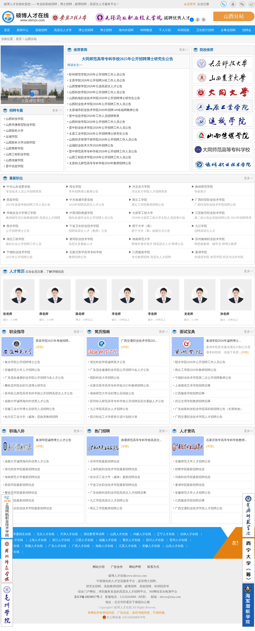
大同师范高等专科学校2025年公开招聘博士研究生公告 (127, 59)
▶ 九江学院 (199, 226)
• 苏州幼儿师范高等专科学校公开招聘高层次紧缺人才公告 (126, 401)
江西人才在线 (84, 540)
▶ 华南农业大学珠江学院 (19, 212)
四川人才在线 (155, 540)
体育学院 (216, 257)
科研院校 (183, 30)
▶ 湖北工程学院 (14, 239)
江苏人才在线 (128, 546)
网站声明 (135, 566)
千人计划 (165, 30)
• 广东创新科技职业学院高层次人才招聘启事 (117, 492)
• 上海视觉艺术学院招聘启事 (192, 385)
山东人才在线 (174, 546)
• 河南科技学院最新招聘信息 (192, 477)
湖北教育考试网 (94, 534)
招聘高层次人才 (204, 230)
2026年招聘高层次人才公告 (86, 204)
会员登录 (190, 4)
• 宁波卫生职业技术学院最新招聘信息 (27, 508)
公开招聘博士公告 (18, 230)
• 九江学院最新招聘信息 (18, 500)
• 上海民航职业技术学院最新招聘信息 (112, 469)
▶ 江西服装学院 (139, 252)
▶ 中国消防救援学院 (79, 212)
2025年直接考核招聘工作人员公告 (28, 204)
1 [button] (191, 19)
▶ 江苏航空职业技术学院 (208, 212)
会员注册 (37, 271)
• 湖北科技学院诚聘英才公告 (106, 362)
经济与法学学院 (233, 257)
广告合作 (117, 566)
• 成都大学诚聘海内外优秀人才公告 (26, 401)
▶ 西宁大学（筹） (141, 226)
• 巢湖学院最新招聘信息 (189, 484)
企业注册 (203, 4)
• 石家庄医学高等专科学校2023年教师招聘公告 (118, 385)
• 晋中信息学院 (13, 166)
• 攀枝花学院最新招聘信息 (20, 492)
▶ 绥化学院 (73, 186)
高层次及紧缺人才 (80, 244)
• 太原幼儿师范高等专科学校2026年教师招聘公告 (99, 163)
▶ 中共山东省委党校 (16, 186)
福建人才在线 (108, 540)
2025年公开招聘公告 (19, 257)
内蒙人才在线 (142, 534)
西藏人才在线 (34, 546)
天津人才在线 (69, 534)
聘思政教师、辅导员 (207, 244)
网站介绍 (99, 566)
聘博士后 (177, 244)
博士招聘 (106, 30)
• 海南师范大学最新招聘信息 (21, 477)
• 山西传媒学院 (13, 160)
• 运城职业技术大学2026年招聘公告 (90, 145)
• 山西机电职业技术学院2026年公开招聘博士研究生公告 (103, 98)
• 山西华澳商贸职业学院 (19, 124)
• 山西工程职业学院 (16, 154)
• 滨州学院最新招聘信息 (104, 461)
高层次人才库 (63, 30)
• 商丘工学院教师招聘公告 (105, 508)
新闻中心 (23, 30)
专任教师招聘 (140, 257)
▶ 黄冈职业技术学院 (79, 239)
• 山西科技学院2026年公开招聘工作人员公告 (96, 92)
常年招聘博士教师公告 (83, 191)
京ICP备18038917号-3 (88, 596)
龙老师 (188, 314)
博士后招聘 (86, 30)
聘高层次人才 (162, 244)
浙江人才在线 (61, 540)
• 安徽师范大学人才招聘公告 (21, 369)
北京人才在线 (45, 534)
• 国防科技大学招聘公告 (104, 377)
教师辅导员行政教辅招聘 (22, 217)
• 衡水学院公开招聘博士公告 (21, 362)
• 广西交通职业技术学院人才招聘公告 (197, 416)
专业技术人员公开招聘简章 (23, 191)
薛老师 (43, 314)
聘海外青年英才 (142, 244)
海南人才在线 (104, 546)
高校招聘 (41, 30)
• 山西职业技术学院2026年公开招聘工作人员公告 (99, 104)
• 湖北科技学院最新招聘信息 (21, 469)
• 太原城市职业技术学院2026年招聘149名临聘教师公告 (103, 110)
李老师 (116, 314)
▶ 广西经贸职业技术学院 (208, 199)
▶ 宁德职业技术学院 (16, 252)
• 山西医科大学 (13, 130)
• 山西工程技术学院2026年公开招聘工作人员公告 (99, 157)
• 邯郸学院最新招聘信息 (189, 469)
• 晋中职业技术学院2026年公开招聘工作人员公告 (99, 127)
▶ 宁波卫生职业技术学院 (82, 226)
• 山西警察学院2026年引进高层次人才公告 (94, 86)
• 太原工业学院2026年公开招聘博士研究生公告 (97, 133)
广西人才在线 (81, 546)
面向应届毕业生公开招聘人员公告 (91, 217)
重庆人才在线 (131, 540)
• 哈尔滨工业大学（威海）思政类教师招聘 (30, 416)
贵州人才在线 (178, 540)
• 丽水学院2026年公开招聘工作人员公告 (199, 362)
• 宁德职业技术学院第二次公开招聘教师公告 (202, 377)
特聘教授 (146, 30)
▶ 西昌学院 (11, 199)
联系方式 (153, 566)
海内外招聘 (126, 30)
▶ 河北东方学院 (139, 186)
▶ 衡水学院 (11, 226)
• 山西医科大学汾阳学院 (19, 142)
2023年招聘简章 (241, 217)
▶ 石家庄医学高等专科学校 (84, 252)
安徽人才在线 (151, 546)
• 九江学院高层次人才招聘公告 (108, 409)
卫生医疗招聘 (205, 30)
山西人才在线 (119, 534)
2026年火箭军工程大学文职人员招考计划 (158, 217)
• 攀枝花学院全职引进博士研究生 (24, 385)
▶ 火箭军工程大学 (141, 212)
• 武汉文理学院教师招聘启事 (192, 401)
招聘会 (246, 30)
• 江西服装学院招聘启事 (189, 393)
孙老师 (224, 314)
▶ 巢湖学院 (199, 252)
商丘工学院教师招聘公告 (148, 204)
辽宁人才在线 (166, 534)
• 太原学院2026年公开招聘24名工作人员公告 (96, 80)
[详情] (40, 347)
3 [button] (203, 19)
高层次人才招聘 (49, 217)
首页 (7, 30)
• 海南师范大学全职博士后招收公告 (111, 393)
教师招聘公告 (78, 257)
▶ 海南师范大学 (139, 239)
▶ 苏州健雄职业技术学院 (208, 239)
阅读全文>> (75, 65)
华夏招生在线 (22, 534)
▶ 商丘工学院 (138, 199)
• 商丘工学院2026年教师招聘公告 (194, 369)
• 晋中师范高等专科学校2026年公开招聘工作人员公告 (102, 151)
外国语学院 (201, 257)
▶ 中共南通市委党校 (79, 199)
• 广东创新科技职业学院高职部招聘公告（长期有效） (208, 409)
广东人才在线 (57, 546)
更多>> (184, 49)
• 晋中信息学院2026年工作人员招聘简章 (93, 115)
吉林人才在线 (189, 534)
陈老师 (80, 314)
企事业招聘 (228, 30)
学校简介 (200, 191)
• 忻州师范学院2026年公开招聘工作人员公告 (96, 74)
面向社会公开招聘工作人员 (23, 244)
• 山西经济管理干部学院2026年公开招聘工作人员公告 (102, 139)
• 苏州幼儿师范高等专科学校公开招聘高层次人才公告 (38, 393)
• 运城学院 (10, 136)
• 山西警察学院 (13, 148)
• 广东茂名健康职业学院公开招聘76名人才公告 (33, 377)
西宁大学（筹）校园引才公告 (151, 230)
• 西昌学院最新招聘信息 (18, 484)
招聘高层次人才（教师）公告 (88, 230)
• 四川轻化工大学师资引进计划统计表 (112, 416)
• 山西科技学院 (13, 118)
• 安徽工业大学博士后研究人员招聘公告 (29, 409)
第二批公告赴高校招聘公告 (212, 217)
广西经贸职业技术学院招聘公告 (215, 204)
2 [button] (197, 19)
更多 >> (57, 110)
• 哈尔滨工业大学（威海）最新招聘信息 (114, 477)
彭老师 (7, 314)
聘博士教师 (229, 244)
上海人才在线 (38, 540)
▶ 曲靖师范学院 (202, 186)
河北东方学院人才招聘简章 (149, 191)
